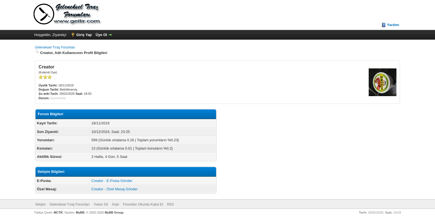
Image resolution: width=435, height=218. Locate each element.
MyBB (80, 212)
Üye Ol (101, 35)
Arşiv (115, 204)
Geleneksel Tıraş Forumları (55, 47)
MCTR (58, 212)
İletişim (41, 204)
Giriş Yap (84, 35)
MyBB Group (114, 212)
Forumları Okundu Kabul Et (143, 204)
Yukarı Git (100, 204)
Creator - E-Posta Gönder (111, 181)
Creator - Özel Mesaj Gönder (114, 189)
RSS (170, 204)
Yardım (393, 25)
